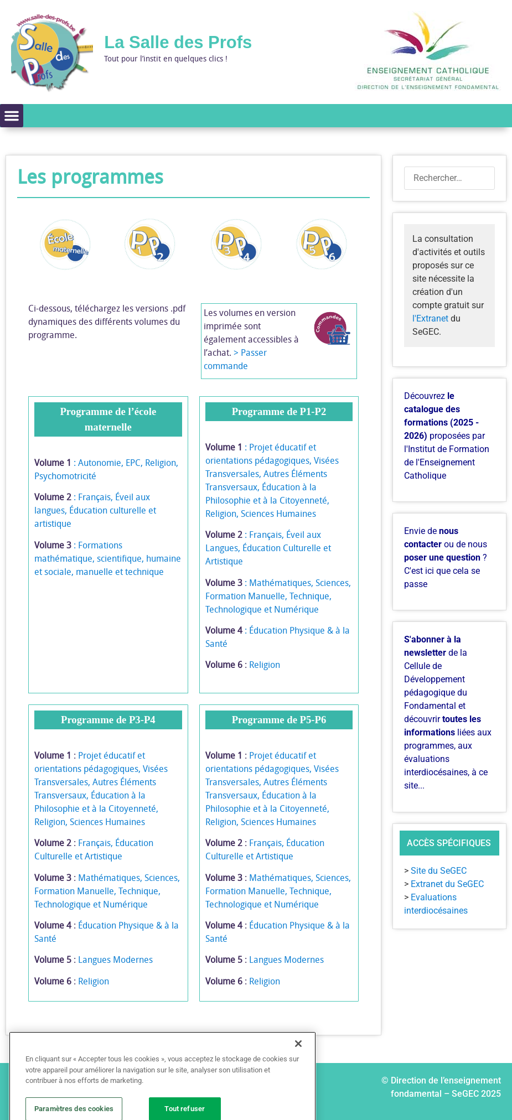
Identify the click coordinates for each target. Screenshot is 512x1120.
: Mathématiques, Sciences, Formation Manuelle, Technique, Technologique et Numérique (278, 596)
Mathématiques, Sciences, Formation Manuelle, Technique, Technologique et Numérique (107, 891)
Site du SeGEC (439, 870)
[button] (11, 115)
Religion (264, 664)
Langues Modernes (115, 959)
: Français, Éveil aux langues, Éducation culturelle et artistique (95, 510)
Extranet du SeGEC (447, 884)
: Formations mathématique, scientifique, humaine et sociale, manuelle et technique (107, 558)
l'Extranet (430, 318)
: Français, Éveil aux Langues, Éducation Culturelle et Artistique (268, 547)
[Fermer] (298, 1076)
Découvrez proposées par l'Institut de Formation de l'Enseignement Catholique (446, 436)
